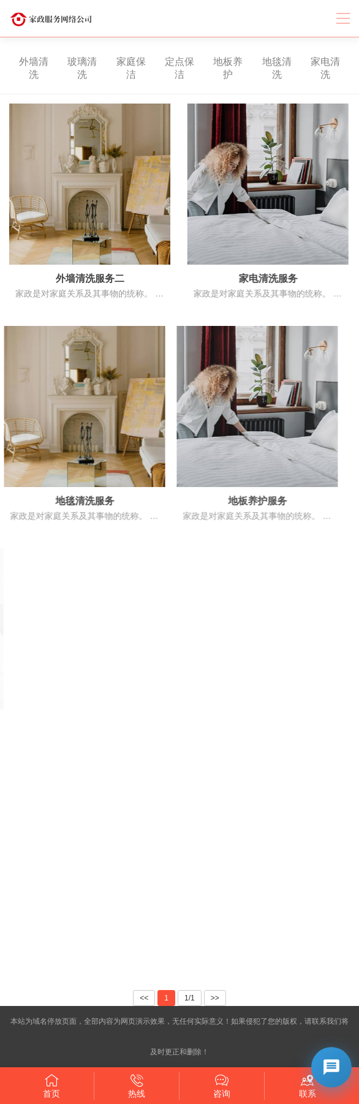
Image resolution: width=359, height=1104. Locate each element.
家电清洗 (315, 68)
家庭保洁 (120, 68)
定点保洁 (169, 68)
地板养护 (218, 68)
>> (215, 998)
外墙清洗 (24, 68)
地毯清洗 (267, 68)
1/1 (189, 998)
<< (144, 998)
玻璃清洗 (72, 68)
